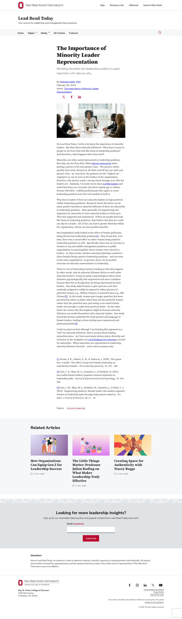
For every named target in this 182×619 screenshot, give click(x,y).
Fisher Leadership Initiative (154, 589)
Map (102, 5)
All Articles (63, 33)
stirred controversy (101, 163)
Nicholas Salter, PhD (70, 81)
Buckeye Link (117, 5)
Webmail (133, 5)
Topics (32, 33)
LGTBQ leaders (110, 183)
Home (21, 33)
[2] (66, 296)
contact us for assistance (154, 602)
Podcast (78, 33)
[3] (76, 323)
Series (47, 33)
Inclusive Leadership (76, 408)
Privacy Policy (158, 592)
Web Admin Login (157, 595)
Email (75, 523)
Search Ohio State (152, 5)
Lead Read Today (35, 18)
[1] (97, 236)
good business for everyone (102, 339)
